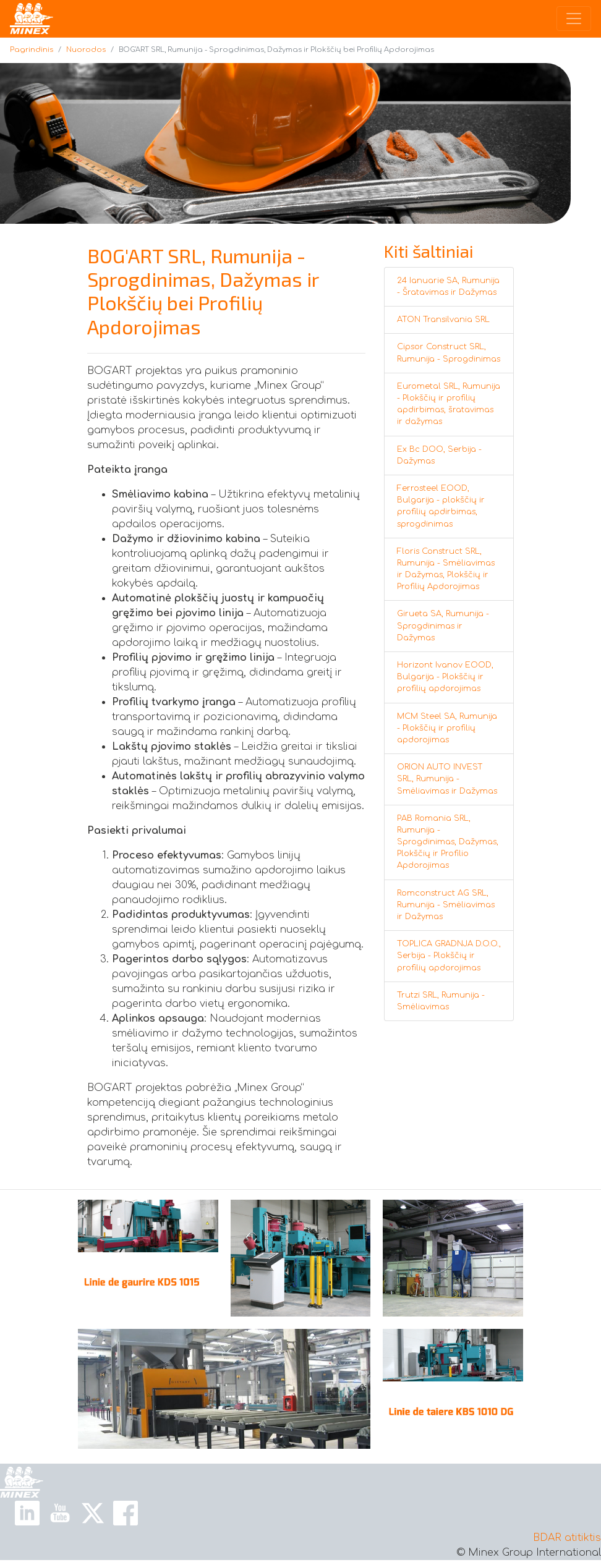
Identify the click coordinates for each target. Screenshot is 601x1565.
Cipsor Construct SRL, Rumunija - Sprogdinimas (448, 352)
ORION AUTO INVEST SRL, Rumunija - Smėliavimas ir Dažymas (447, 779)
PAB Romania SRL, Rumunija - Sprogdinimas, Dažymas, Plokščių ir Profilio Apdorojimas (447, 842)
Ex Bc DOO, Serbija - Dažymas (439, 455)
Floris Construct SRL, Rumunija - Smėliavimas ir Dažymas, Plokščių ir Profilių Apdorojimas (446, 569)
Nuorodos (86, 50)
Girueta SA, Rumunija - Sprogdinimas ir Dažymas (443, 625)
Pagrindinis (31, 50)
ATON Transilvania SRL (443, 319)
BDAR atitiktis (567, 1537)
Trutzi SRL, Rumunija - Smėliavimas (441, 1001)
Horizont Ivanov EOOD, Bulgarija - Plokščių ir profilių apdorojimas (445, 677)
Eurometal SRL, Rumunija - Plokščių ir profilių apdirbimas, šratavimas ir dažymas (448, 404)
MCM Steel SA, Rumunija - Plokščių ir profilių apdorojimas (447, 728)
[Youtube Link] (60, 1513)
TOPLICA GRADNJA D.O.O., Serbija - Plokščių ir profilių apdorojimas (449, 955)
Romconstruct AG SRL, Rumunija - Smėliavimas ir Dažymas (446, 905)
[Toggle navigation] (573, 18)
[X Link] (92, 1513)
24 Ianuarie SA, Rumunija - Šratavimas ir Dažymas (448, 286)
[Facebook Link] (125, 1513)
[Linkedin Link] (27, 1513)
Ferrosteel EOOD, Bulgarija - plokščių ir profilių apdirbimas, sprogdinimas (441, 506)
